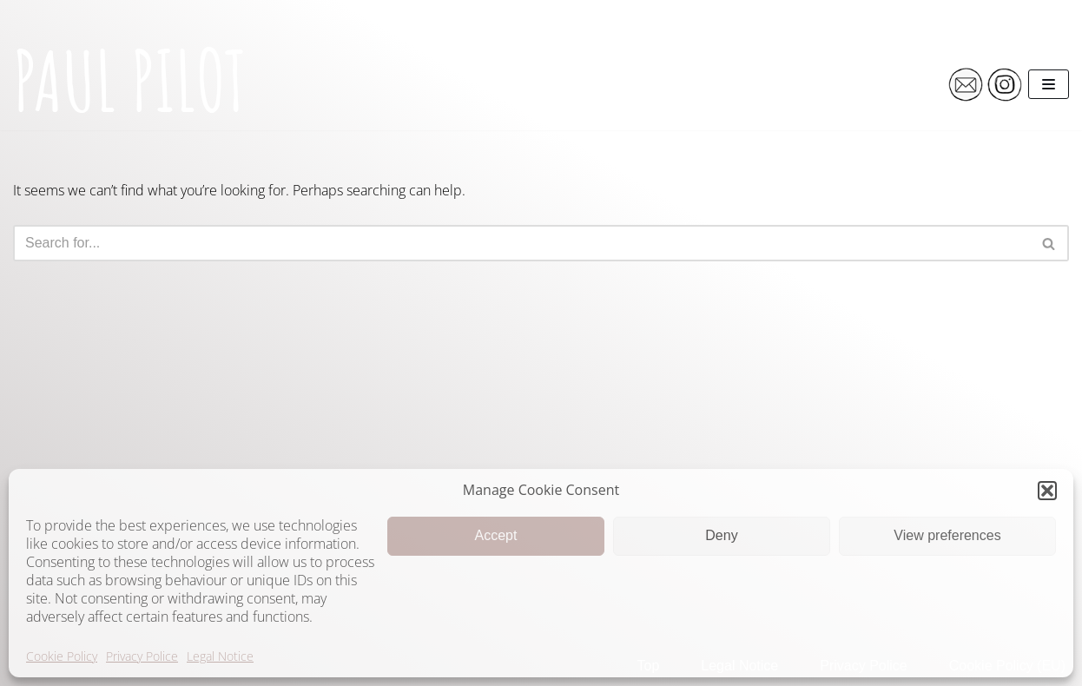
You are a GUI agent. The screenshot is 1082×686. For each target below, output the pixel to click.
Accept (496, 535)
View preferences (947, 535)
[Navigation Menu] (1048, 84)
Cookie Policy (61, 656)
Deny (721, 535)
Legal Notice (220, 656)
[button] (1047, 490)
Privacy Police (142, 656)
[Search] (521, 243)
